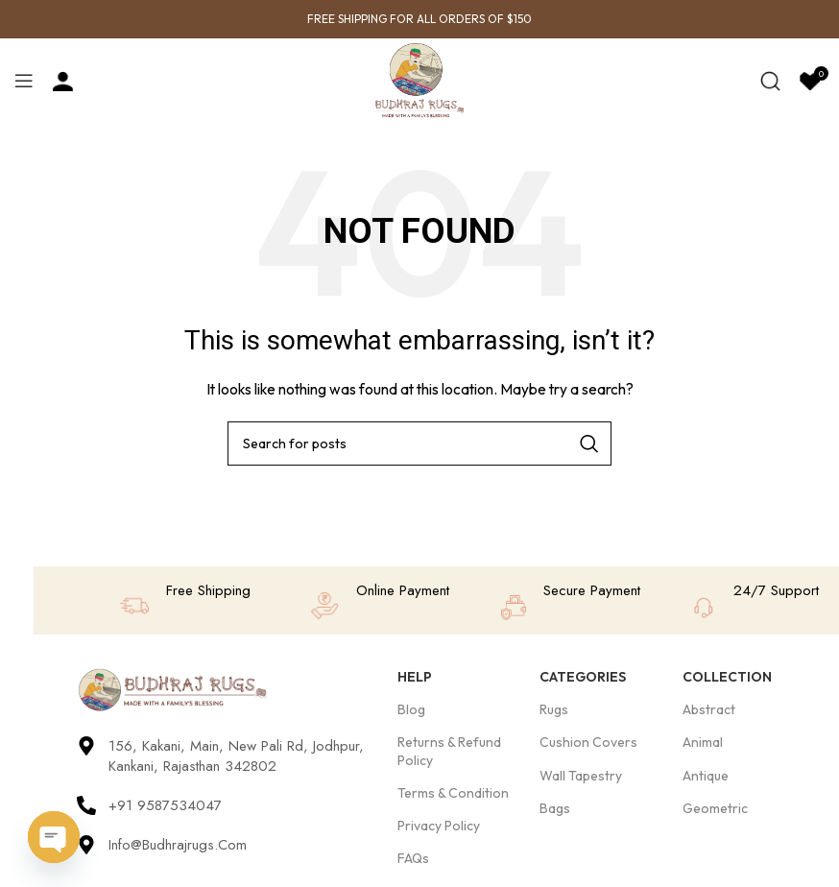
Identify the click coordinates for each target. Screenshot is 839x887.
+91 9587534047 (165, 805)
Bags (554, 808)
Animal (703, 742)
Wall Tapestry (580, 775)
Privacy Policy (438, 825)
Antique (706, 775)
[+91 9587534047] (86, 805)
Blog (411, 709)
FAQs (413, 858)
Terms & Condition (453, 793)
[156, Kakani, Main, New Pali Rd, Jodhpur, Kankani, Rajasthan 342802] (86, 745)
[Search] (770, 80)
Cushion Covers (588, 742)
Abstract (709, 709)
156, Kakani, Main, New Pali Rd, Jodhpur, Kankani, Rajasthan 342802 (236, 756)
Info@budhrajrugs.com (177, 844)
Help (414, 676)
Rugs (553, 709)
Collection (727, 676)
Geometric (715, 808)
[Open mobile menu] (24, 80)
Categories (582, 676)
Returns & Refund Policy (449, 750)
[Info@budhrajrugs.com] (86, 844)
